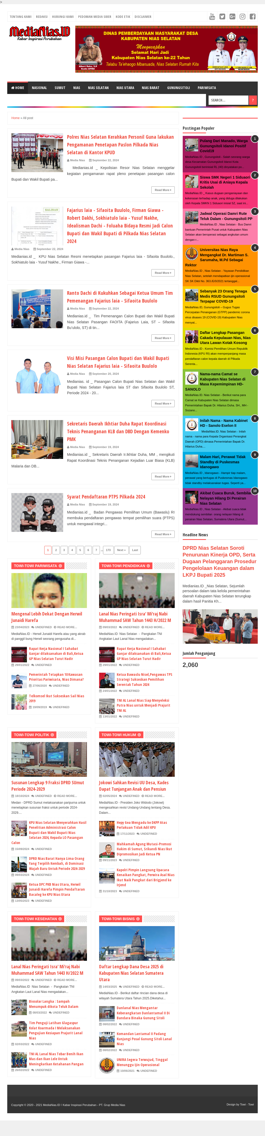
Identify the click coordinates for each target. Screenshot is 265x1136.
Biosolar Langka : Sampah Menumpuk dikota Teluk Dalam (53, 1019)
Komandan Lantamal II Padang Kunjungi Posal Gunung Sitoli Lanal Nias (144, 1054)
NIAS (76, 87)
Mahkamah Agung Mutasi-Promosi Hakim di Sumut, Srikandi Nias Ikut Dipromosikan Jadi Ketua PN (144, 864)
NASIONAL (39, 87)
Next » (121, 565)
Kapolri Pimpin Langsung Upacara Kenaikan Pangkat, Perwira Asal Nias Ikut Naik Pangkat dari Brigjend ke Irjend (145, 893)
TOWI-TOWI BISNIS (118, 934)
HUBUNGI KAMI (63, 16)
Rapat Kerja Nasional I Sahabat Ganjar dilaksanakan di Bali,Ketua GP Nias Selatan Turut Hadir (56, 669)
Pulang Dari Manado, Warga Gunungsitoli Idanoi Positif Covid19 (224, 146)
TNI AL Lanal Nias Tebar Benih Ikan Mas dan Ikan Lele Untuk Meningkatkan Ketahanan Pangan (56, 1074)
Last (135, 565)
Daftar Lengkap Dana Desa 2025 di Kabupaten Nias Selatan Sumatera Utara (131, 988)
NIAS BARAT (150, 87)
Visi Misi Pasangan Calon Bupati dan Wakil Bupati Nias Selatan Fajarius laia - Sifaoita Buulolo (114, 373)
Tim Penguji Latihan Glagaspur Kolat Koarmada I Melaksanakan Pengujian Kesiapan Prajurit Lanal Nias (56, 1046)
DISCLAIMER (143, 16)
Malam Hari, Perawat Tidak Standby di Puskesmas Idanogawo (223, 462)
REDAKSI (42, 16)
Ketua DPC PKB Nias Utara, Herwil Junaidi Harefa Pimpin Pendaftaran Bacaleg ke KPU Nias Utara (57, 904)
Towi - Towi (247, 1120)
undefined (43, 642)
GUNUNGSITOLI (178, 87)
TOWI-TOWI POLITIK (31, 750)
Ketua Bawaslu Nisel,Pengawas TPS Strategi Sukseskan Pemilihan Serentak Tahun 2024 (144, 694)
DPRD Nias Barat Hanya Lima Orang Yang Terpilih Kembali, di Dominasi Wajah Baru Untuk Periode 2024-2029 (57, 878)
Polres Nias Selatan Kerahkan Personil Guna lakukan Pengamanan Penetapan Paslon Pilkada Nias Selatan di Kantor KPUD (116, 144)
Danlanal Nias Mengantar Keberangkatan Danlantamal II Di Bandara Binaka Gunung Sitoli (143, 1028)
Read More (163, 190)
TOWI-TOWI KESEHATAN (35, 934)
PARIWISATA (207, 87)
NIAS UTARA (125, 87)
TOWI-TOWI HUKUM (119, 750)
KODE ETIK (123, 16)
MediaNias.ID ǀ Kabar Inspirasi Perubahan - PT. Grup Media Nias (83, 1120)
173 (108, 565)
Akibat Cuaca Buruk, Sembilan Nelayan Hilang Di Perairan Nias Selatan (226, 498)
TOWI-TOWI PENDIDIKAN (123, 581)
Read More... (67, 642)
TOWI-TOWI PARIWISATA (35, 581)
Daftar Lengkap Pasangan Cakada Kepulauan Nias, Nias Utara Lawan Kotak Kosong (225, 338)
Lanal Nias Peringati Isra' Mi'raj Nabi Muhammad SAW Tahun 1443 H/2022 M (135, 632)
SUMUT (60, 87)
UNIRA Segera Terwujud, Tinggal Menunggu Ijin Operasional (142, 1078)
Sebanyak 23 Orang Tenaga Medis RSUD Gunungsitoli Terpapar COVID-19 (223, 296)
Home (17, 87)
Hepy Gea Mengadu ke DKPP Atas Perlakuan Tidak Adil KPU (142, 840)
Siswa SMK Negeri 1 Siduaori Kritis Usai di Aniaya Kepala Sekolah (225, 182)
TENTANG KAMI (21, 16)
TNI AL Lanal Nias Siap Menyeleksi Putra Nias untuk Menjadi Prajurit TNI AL (143, 720)
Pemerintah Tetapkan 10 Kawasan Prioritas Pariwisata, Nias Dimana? (56, 692)
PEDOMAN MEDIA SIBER (94, 16)
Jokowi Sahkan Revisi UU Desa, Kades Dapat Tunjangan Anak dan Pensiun (134, 801)
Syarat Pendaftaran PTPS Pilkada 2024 (110, 512)
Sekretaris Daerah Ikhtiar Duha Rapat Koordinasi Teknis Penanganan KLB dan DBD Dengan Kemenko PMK (116, 446)
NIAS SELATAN (98, 87)
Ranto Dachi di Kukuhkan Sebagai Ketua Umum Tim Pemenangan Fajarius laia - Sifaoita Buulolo (120, 300)
